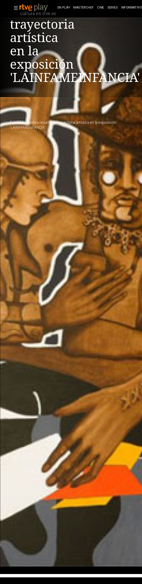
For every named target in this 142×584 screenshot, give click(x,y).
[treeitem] (64, 7)
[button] (14, 7)
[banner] (37, 7)
